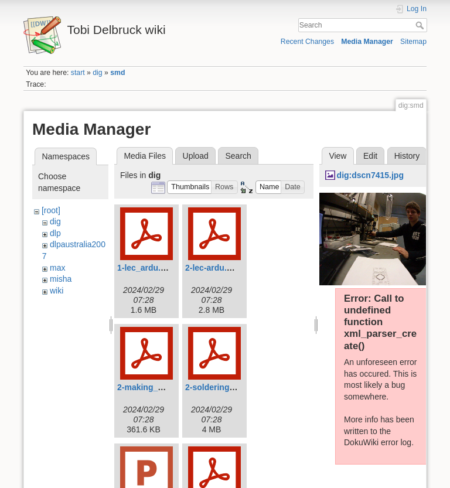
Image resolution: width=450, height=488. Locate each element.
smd (117, 73)
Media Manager (367, 41)
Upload (196, 156)
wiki (56, 290)
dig (97, 73)
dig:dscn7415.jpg (370, 175)
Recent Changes (307, 41)
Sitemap (413, 41)
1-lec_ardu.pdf (145, 267)
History (407, 156)
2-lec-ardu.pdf (212, 267)
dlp (55, 233)
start (78, 73)
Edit (370, 156)
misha (60, 279)
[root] (51, 210)
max (57, 267)
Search (421, 25)
